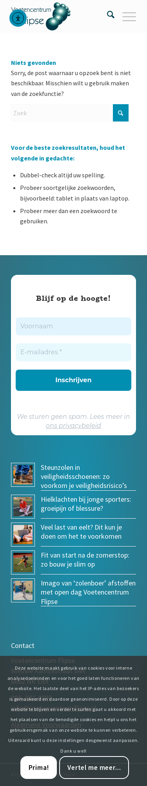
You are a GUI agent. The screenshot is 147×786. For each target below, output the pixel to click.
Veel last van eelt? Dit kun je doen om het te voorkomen (81, 532)
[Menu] (125, 16)
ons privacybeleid (73, 425)
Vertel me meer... (94, 767)
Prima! (39, 767)
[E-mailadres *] (73, 352)
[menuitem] (106, 16)
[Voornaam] (73, 326)
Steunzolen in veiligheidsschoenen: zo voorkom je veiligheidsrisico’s (84, 476)
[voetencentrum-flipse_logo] (61, 16)
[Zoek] (106, 16)
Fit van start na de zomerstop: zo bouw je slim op (85, 559)
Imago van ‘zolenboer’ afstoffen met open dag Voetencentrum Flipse (88, 592)
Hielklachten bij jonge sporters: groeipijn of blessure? (86, 504)
